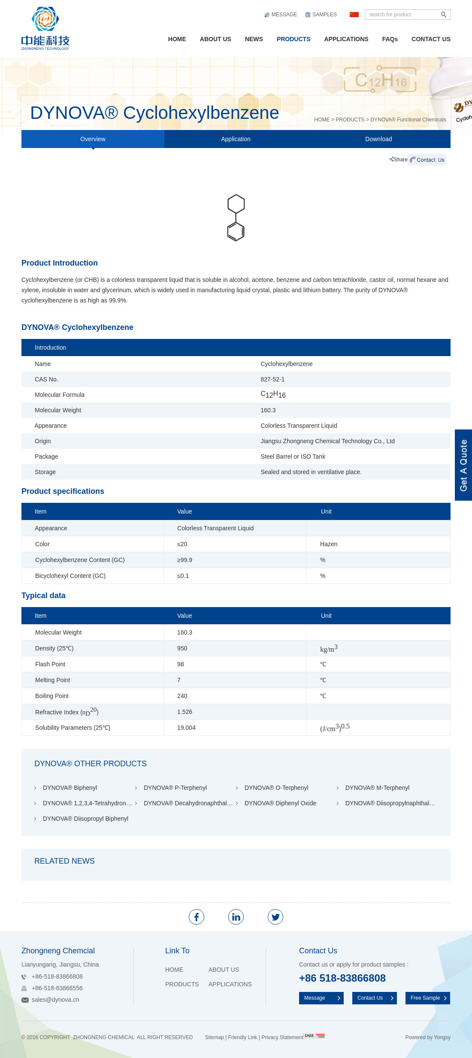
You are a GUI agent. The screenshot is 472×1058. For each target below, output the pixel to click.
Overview (92, 142)
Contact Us (370, 998)
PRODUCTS (294, 39)
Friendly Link (242, 1037)
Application (236, 139)
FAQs (390, 39)
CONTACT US (431, 39)
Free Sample (425, 998)
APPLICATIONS (346, 39)
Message (314, 998)
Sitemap (214, 1037)
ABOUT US (215, 39)
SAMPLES (324, 15)
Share (401, 160)
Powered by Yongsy (428, 1037)
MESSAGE (284, 15)
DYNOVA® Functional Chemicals (408, 120)
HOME (177, 39)
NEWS (254, 39)
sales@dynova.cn (55, 999)
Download (378, 139)
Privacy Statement (282, 1037)
